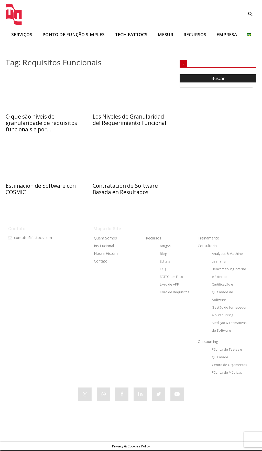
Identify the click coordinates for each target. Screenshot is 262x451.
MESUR (165, 34)
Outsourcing (208, 342)
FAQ (163, 269)
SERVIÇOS (21, 34)
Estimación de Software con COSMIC (41, 189)
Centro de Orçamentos (229, 365)
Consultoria (207, 246)
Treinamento (208, 238)
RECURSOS (194, 34)
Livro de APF (169, 285)
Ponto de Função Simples (73, 34)
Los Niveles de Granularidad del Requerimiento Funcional (129, 120)
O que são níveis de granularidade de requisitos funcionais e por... (41, 123)
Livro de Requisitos (174, 292)
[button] (250, 14)
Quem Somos (105, 238)
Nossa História (106, 254)
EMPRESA (226, 34)
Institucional (104, 246)
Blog (163, 254)
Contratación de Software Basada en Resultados (125, 189)
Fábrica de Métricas (227, 373)
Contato (100, 261)
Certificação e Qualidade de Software (222, 293)
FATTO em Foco (171, 277)
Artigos (165, 246)
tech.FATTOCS (131, 34)
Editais (165, 262)
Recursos (153, 238)
